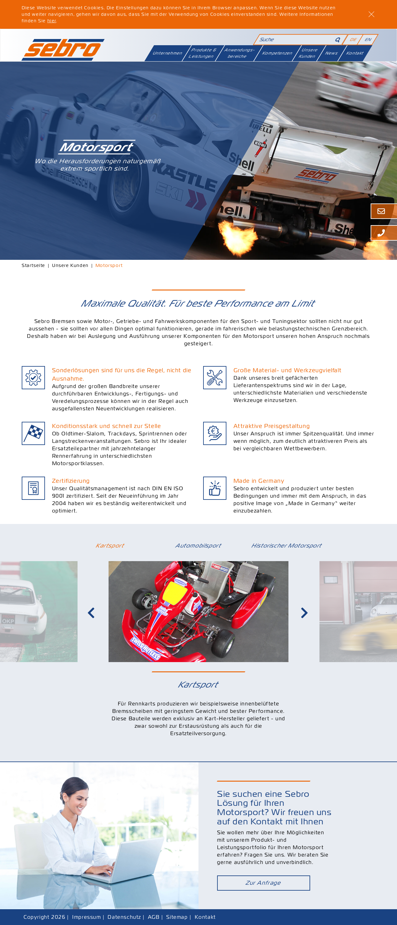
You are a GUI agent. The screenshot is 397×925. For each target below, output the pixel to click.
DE (353, 39)
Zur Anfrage (263, 883)
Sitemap (177, 916)
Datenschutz (124, 916)
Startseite (33, 265)
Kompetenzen (277, 53)
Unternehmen (168, 53)
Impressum (86, 916)
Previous (91, 613)
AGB (154, 916)
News (331, 53)
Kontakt (355, 53)
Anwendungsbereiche (240, 53)
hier (51, 21)
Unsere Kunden (308, 53)
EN (368, 39)
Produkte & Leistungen (202, 53)
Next (305, 613)
